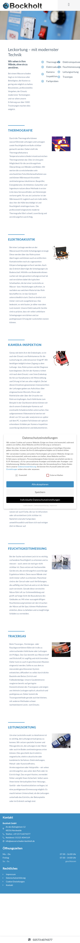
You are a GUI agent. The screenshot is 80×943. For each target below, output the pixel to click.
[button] (68, 4)
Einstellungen (11, 469)
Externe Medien (54, 475)
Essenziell (21, 475)
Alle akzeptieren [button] (40, 484)
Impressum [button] (53, 505)
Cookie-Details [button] (28, 505)
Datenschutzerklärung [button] (41, 505)
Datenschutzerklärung (27, 466)
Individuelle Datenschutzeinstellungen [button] (40, 499)
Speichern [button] (40, 492)
